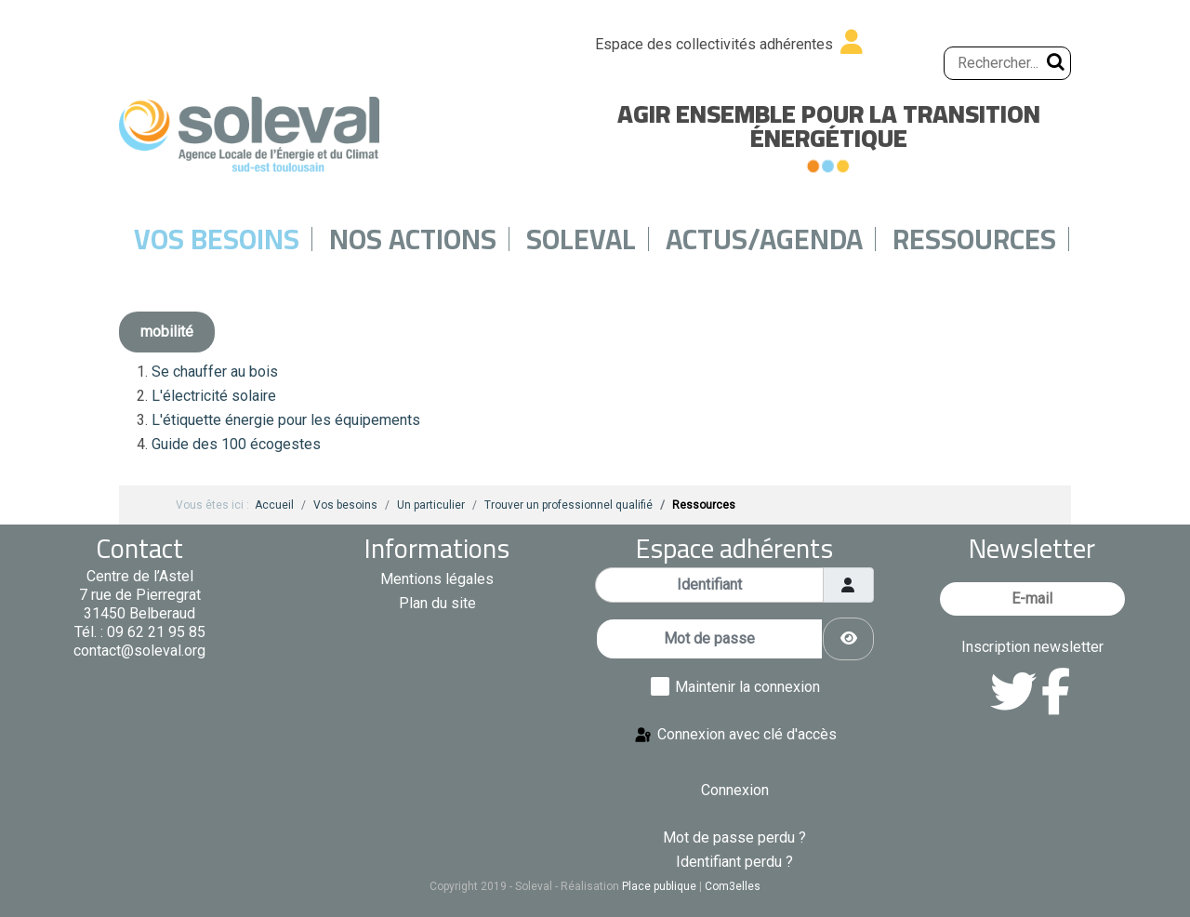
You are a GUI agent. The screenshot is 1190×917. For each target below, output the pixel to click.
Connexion (735, 790)
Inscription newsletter (1032, 647)
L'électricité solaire (214, 396)
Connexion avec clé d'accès (735, 735)
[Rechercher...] (1007, 63)
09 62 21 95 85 (156, 632)
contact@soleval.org (139, 650)
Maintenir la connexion (747, 687)
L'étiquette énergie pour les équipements (286, 420)
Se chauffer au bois (215, 371)
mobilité (166, 331)
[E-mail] (1032, 599)
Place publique (659, 886)
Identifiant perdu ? (734, 861)
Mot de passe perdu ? (734, 837)
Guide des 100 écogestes (236, 444)
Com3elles (732, 886)
